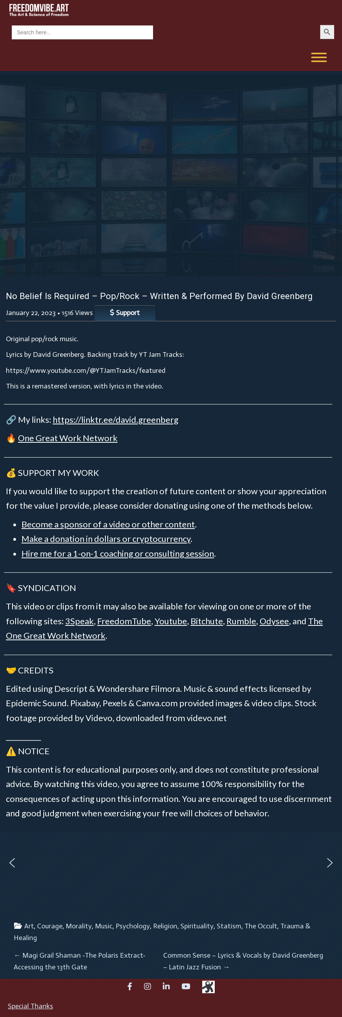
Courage (49, 926)
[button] (12, 863)
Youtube (171, 621)
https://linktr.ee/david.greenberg (115, 419)
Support (125, 312)
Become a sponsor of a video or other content (108, 524)
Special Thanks (30, 1006)
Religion (165, 926)
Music (103, 926)
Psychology (133, 926)
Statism (229, 926)
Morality (79, 926)
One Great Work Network (68, 438)
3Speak (79, 621)
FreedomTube (124, 621)
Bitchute (207, 621)
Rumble (241, 621)
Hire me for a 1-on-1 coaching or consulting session (117, 553)
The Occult (260, 926)
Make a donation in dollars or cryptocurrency (106, 538)
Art (29, 926)
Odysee (274, 621)
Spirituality (197, 926)
